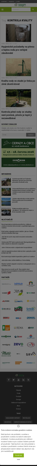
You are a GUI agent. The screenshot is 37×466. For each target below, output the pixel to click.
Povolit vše (18, 455)
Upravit (18, 459)
